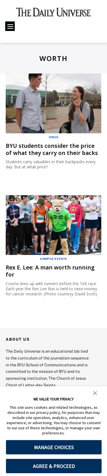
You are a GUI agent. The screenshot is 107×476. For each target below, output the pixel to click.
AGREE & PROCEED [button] (54, 466)
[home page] (53, 14)
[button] (95, 392)
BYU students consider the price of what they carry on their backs (53, 149)
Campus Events (53, 258)
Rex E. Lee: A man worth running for (52, 270)
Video (53, 137)
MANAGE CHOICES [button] (54, 447)
